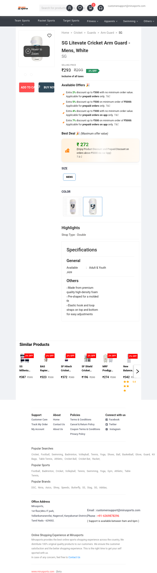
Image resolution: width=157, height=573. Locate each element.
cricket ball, (71, 459)
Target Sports (71, 22)
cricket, (35, 454)
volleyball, (84, 454)
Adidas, (103, 487)
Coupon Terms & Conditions (85, 429)
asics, (49, 487)
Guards (91, 32)
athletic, (58, 459)
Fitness (92, 21)
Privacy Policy (77, 434)
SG (120, 32)
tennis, (94, 454)
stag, (90, 487)
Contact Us (59, 424)
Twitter (111, 424)
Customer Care (39, 419)
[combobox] (65, 8)
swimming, (58, 454)
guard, (146, 454)
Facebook (112, 419)
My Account (37, 429)
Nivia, (41, 487)
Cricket (78, 32)
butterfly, (76, 487)
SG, (96, 487)
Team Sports (23, 22)
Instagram (112, 429)
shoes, (111, 454)
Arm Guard (107, 32)
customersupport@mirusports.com (126, 6)
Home (65, 32)
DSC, (33, 487)
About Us (58, 429)
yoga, (103, 454)
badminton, (71, 454)
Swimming (130, 21)
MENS (69, 177)
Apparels (110, 21)
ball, (118, 454)
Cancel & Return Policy (82, 424)
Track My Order (39, 424)
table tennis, (46, 459)
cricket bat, (85, 459)
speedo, (65, 487)
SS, (84, 487)
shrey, (56, 487)
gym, (110, 471)
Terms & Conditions (80, 419)
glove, (138, 454)
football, (45, 454)
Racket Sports (47, 22)
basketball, (128, 454)
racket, (96, 459)
